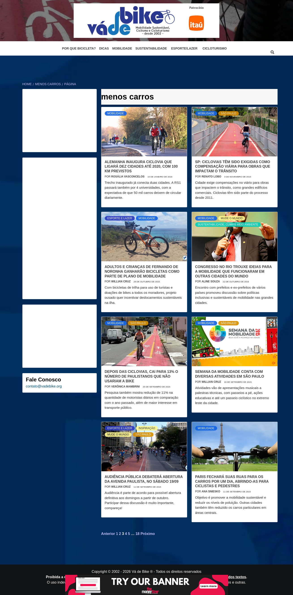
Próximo (148, 534)
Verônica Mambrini (126, 386)
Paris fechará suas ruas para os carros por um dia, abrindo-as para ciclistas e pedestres (232, 481)
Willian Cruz (121, 281)
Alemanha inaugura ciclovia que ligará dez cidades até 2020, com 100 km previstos (141, 166)
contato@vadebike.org (44, 386)
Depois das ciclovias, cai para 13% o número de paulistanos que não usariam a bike (141, 376)
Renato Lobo (212, 176)
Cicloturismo (215, 48)
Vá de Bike (140, 571)
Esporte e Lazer (119, 218)
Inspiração (147, 428)
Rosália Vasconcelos (128, 176)
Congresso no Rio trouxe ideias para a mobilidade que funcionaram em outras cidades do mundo (233, 271)
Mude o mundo (232, 218)
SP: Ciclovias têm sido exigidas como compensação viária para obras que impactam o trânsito (232, 166)
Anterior (108, 534)
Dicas (104, 48)
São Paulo (228, 113)
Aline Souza (211, 281)
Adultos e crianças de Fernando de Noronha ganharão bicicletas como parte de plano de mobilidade (142, 271)
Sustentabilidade (151, 48)
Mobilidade (122, 48)
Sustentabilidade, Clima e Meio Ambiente (228, 224)
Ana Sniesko (211, 491)
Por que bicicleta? (79, 48)
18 (137, 534)
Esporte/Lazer (184, 48)
